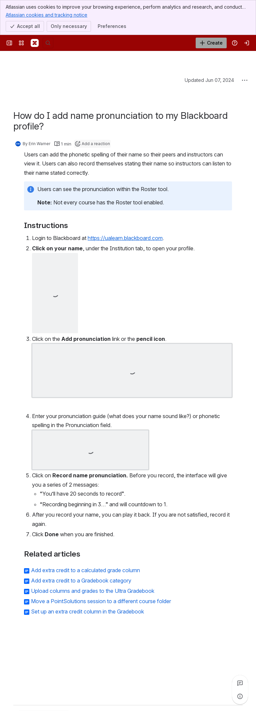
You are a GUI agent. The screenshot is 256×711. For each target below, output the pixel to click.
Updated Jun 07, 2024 (209, 80)
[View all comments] (240, 683)
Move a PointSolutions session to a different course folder (101, 601)
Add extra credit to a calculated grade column (85, 570)
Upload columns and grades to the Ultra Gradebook (92, 591)
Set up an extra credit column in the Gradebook (87, 611)
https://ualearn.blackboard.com (125, 238)
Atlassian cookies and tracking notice (46, 15)
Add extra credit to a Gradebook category (81, 580)
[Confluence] (34, 43)
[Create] (211, 43)
